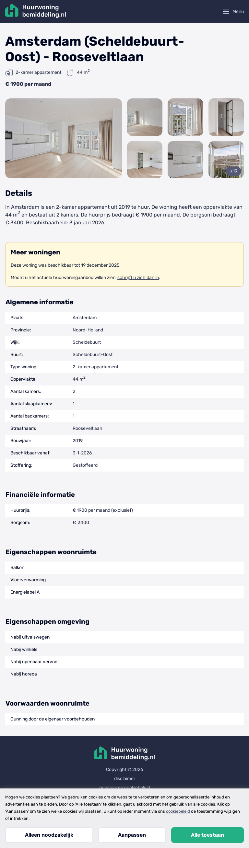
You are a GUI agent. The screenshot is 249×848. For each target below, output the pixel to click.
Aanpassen (132, 835)
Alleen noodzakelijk (49, 835)
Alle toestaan (207, 835)
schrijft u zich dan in (138, 277)
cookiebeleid (178, 811)
